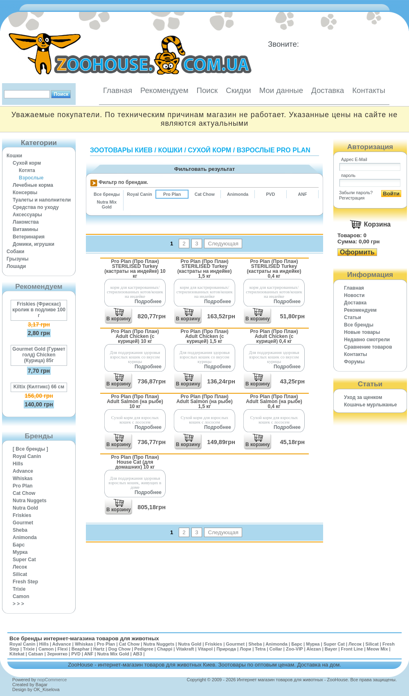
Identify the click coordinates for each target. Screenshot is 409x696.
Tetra (260, 648)
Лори (245, 648)
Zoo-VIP (294, 648)
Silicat (20, 574)
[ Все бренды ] (30, 449)
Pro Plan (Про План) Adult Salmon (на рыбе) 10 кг (135, 401)
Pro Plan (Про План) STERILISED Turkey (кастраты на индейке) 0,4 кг (274, 268)
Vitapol (205, 648)
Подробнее (148, 301)
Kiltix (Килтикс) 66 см (38, 387)
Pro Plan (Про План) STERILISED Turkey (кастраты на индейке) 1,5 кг (205, 268)
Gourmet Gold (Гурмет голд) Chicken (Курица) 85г (38, 354)
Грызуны (18, 259)
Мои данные (281, 90)
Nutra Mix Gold (113, 653)
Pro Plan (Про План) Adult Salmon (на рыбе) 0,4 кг (274, 401)
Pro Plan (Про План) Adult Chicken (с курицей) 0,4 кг (274, 336)
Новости (354, 295)
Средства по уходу (36, 207)
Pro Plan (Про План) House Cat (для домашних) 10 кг (135, 461)
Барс (19, 545)
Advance (23, 471)
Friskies (22, 515)
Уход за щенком (363, 397)
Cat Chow (24, 493)
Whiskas (23, 478)
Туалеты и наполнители (42, 200)
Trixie (19, 589)
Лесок (20, 567)
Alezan (313, 648)
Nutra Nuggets (30, 500)
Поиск (207, 90)
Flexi (62, 648)
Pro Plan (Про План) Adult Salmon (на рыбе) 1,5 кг (204, 401)
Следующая (223, 243)
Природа (226, 648)
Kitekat (17, 653)
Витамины (25, 229)
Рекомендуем (164, 90)
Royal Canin (27, 456)
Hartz (99, 648)
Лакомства (26, 222)
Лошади (16, 266)
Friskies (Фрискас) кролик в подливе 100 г (38, 309)
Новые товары (362, 332)
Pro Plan (23, 486)
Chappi (164, 648)
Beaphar (81, 648)
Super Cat (24, 559)
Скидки (238, 90)
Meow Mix (377, 648)
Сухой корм (27, 163)
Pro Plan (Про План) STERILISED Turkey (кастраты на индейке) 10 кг (135, 268)
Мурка (20, 552)
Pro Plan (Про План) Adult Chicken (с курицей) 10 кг (135, 336)
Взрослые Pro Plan (273, 150)
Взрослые (31, 178)
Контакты (368, 90)
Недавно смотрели (367, 339)
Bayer (331, 648)
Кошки (14, 156)
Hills (18, 464)
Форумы (354, 362)
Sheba (20, 530)
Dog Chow (119, 648)
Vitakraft (185, 648)
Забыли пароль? (356, 192)
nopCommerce (52, 679)
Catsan (35, 653)
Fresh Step (25, 582)
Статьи (352, 317)
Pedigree (143, 648)
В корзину (118, 319)
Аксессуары (27, 215)
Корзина (377, 224)
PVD (76, 653)
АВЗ (137, 653)
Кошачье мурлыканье (370, 405)
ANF (89, 653)
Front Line (352, 648)
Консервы (25, 192)
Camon (21, 596)
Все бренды (358, 325)
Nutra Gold (25, 508)
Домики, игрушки (33, 244)
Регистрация (351, 197)
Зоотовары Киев (121, 150)
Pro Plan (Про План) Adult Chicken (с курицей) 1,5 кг (205, 336)
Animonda (25, 537)
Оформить (357, 252)
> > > (18, 604)
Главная (117, 90)
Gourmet (23, 523)
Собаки (15, 251)
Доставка (327, 90)
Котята (27, 170)
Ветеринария (29, 237)
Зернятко (57, 653)
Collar (276, 648)
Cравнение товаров (368, 347)
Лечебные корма (33, 185)
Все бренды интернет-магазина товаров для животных (84, 638)
